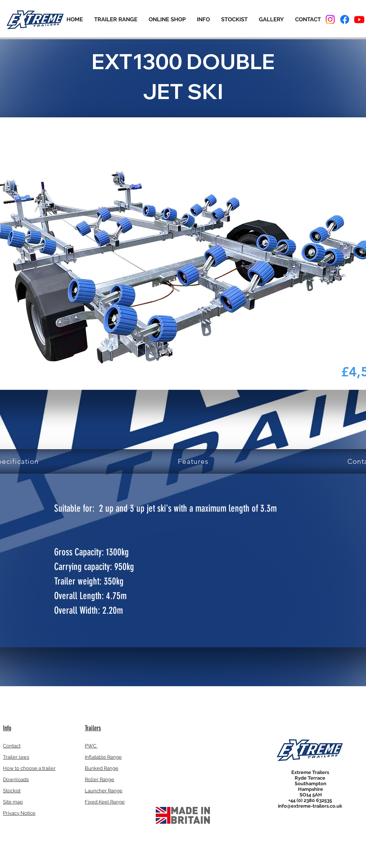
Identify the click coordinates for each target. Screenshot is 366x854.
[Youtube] (359, 19)
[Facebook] (345, 19)
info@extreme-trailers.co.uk (310, 806)
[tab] (193, 461)
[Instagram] (330, 19)
